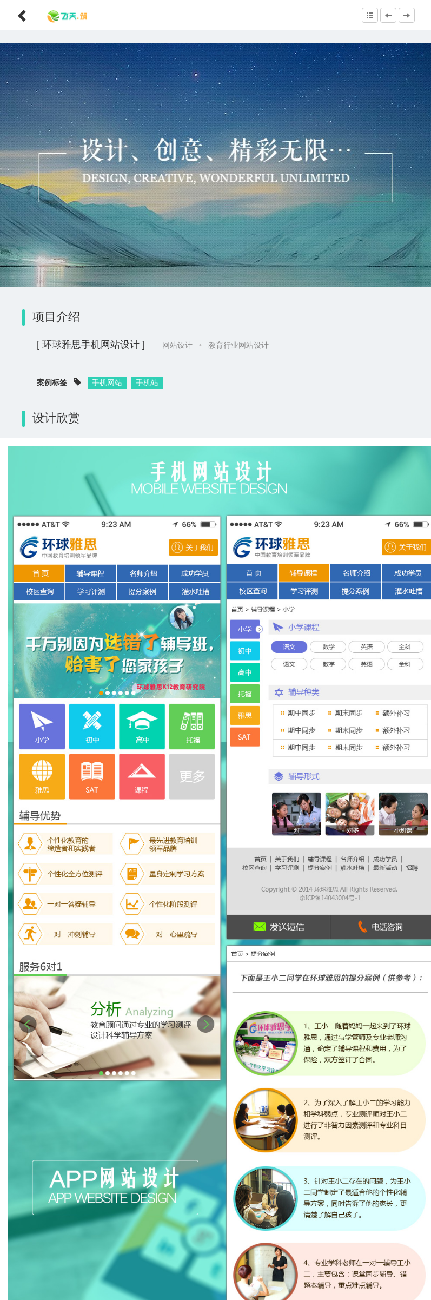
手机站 (147, 382)
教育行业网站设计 (238, 345)
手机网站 (107, 382)
